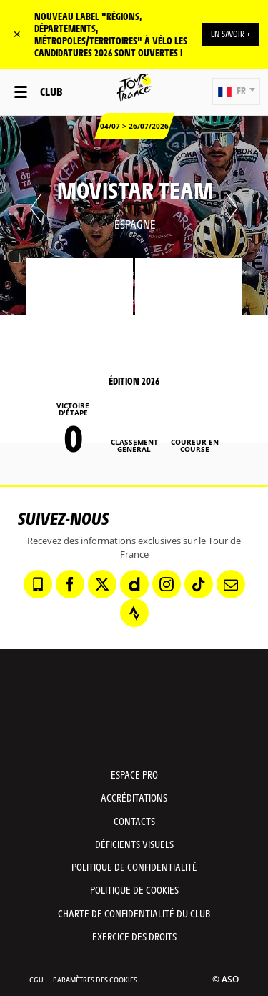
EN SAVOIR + (230, 33)
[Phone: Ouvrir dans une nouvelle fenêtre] (38, 584)
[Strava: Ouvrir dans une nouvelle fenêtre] (134, 612)
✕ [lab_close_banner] (17, 34)
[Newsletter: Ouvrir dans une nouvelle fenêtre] (231, 584)
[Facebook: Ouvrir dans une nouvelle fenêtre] (70, 584)
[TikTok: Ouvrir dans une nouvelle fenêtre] (198, 584)
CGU (36, 980)
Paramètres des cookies (95, 980)
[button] (236, 91)
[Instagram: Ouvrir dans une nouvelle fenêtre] (166, 584)
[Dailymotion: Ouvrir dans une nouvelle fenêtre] (134, 584)
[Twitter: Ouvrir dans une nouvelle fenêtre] (102, 584)
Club (51, 91)
